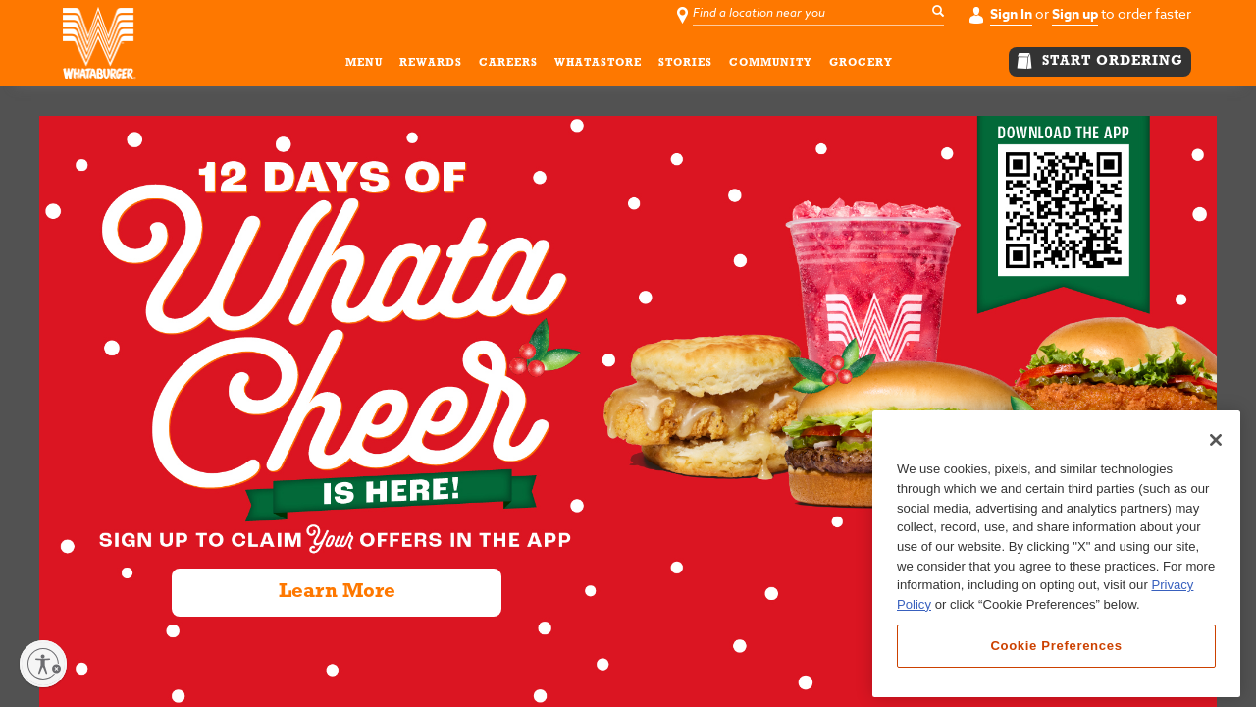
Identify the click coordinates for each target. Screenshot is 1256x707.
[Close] (1215, 440)
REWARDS (430, 66)
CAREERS (508, 66)
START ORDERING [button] (1100, 61)
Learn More (337, 592)
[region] (1056, 553)
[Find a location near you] (820, 14)
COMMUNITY (770, 66)
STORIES (685, 66)
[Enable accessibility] (43, 663)
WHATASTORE (598, 66)
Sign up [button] (1075, 15)
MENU (364, 66)
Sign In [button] (1011, 15)
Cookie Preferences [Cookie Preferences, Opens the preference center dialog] (1056, 645)
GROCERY (861, 66)
